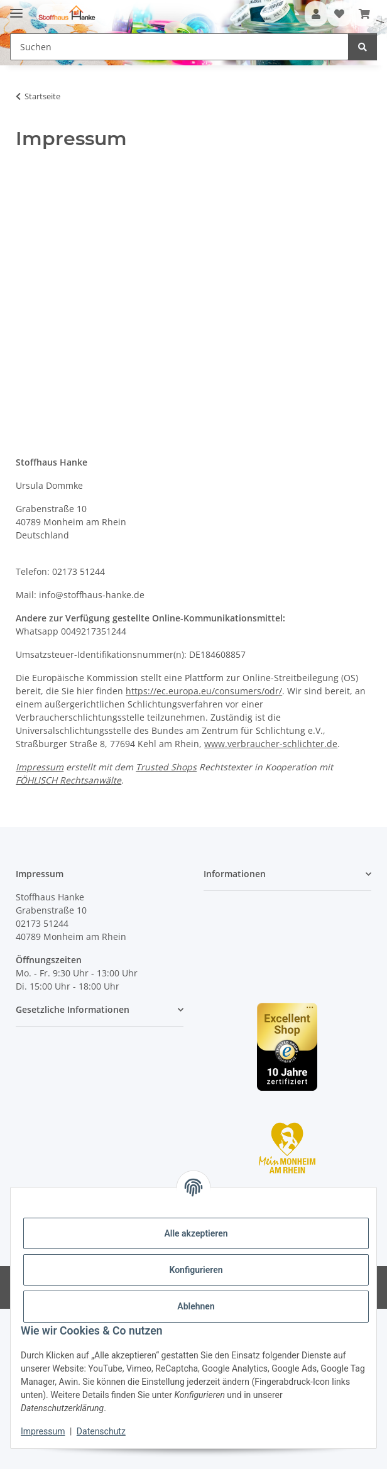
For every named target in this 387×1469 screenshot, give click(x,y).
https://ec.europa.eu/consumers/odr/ (204, 691)
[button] (316, 13)
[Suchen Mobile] (179, 46)
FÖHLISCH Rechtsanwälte (68, 780)
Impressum (43, 1431)
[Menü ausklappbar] (16, 8)
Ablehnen (195, 1306)
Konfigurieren (195, 1270)
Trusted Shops (166, 767)
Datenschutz (101, 1431)
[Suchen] (362, 46)
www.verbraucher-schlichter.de (270, 744)
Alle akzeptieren (195, 1233)
